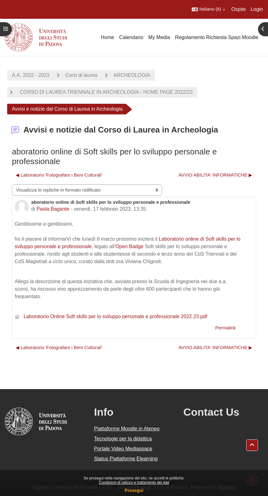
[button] (208, 9)
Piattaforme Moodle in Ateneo (127, 428)
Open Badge (129, 246)
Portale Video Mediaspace (123, 448)
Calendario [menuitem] (131, 37)
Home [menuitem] (107, 37)
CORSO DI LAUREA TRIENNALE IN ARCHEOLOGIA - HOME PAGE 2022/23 (105, 92)
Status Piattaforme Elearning (126, 458)
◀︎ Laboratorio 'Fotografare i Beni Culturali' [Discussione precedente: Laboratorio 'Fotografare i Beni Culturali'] (59, 175)
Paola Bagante (53, 209)
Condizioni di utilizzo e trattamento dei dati (134, 482)
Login (257, 9)
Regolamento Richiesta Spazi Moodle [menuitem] (216, 37)
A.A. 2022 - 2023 (30, 75)
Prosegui (134, 490)
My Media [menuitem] (159, 37)
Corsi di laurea (81, 75)
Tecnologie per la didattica (123, 438)
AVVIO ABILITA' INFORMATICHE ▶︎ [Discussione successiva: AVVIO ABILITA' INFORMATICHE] (215, 175)
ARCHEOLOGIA (131, 75)
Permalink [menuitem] (225, 327)
